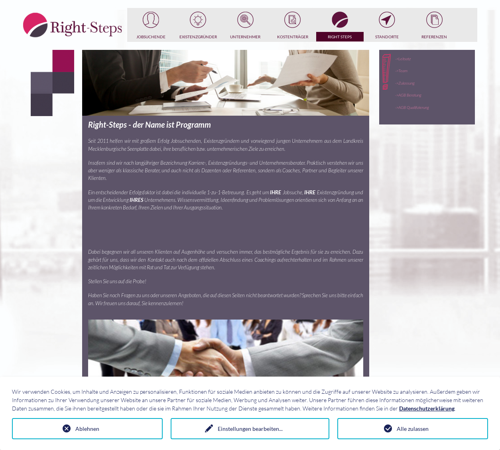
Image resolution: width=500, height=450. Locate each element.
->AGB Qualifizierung (412, 107)
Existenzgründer (198, 36)
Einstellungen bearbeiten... (250, 428)
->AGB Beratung (408, 95)
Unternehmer (245, 36)
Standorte (387, 36)
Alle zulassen (413, 428)
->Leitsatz (403, 58)
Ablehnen (87, 428)
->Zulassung (405, 83)
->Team (401, 70)
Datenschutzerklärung (427, 408)
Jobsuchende (150, 36)
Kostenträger (292, 36)
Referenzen (434, 36)
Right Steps (340, 36)
